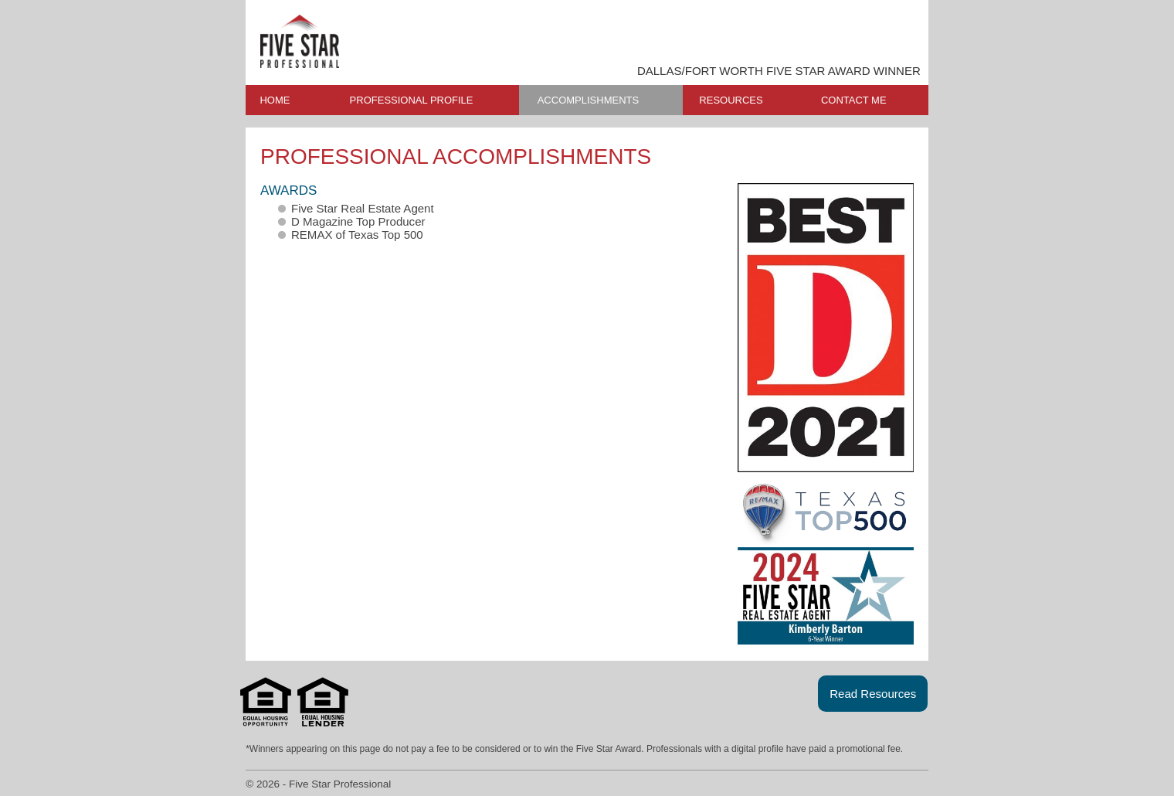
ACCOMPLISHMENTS (588, 100)
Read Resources (873, 693)
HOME (275, 100)
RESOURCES (730, 100)
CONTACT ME (854, 100)
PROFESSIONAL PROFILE (411, 100)
